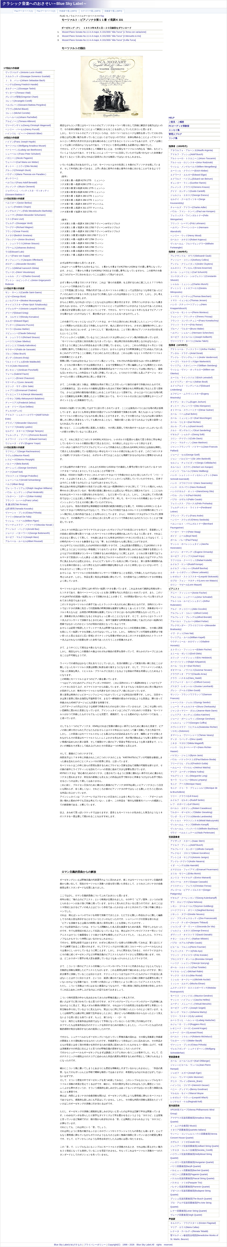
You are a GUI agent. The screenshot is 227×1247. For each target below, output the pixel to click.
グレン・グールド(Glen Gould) (185, 690)
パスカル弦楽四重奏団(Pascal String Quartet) (192, 1178)
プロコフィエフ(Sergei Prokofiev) (21, 476)
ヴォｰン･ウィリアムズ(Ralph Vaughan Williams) (28, 488)
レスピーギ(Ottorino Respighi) (20, 459)
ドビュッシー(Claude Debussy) (20, 333)
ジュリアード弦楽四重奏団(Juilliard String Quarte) (194, 1146)
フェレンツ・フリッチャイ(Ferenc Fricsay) (191, 316)
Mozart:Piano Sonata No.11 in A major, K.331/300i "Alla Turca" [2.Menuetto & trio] (101, 36)
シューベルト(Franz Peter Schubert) (23, 154)
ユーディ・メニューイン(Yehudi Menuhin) (190, 1004)
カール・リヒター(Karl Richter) (185, 422)
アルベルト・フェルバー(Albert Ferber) (189, 621)
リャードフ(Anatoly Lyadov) (19, 427)
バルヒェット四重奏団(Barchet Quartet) (189, 1170)
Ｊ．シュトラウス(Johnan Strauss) (22, 243)
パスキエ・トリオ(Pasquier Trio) (186, 1182)
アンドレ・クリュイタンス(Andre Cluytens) (191, 264)
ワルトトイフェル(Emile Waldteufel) (23, 362)
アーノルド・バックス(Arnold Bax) (22, 529)
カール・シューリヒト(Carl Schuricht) (188, 272)
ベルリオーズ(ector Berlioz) (18, 203)
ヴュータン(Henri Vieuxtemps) (20, 272)
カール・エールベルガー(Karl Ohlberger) (190, 1061)
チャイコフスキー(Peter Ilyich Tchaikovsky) (26, 304)
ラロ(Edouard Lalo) (14, 251)
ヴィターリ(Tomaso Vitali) (18, 92)
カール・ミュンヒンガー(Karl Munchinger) (191, 418)
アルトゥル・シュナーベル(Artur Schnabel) (191, 597)
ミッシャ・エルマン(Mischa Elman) (187, 983)
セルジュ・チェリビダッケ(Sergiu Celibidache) (193, 463)
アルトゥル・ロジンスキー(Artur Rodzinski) (191, 162)
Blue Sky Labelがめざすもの (68, 1244)
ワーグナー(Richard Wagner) (19, 227)
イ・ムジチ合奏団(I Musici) (183, 1125)
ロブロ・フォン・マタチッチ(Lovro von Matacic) (194, 580)
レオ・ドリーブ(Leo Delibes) (19, 406)
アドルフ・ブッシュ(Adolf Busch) (186, 154)
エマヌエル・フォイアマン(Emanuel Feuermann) (194, 869)
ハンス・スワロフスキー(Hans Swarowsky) (191, 483)
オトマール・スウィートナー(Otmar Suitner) (192, 410)
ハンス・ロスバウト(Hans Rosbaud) (188, 487)
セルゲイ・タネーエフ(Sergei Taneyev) (24, 431)
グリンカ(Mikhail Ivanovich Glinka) (22, 268)
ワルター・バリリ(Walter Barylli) (186, 1040)
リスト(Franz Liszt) (14, 219)
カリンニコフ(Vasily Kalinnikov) (20, 345)
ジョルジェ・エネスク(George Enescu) (189, 195)
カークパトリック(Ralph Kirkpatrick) (188, 662)
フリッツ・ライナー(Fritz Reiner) (186, 324)
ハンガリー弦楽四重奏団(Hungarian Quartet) (192, 1162)
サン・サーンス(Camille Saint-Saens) (23, 292)
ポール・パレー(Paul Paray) (184, 540)
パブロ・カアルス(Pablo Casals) (186, 942)
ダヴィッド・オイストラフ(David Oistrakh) (191, 934)
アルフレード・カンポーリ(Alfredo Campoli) (192, 849)
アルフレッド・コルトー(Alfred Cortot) (189, 613)
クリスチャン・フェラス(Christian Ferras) (190, 886)
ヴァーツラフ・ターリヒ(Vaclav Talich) (189, 341)
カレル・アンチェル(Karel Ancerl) (186, 426)
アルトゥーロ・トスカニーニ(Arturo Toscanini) (193, 158)
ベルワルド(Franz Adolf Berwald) (21, 182)
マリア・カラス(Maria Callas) (184, 1227)
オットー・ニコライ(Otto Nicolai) (21, 166)
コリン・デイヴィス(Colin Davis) (186, 438)
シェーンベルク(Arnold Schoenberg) (23, 480)
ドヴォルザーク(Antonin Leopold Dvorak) (25, 308)
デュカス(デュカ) (13, 410)
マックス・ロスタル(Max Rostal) (186, 975)
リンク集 (173, 138)
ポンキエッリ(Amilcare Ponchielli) (21, 370)
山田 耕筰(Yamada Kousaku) (19, 508)
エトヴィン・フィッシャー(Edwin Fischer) (191, 649)
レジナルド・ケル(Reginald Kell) (186, 1101)
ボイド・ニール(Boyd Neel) (183, 536)
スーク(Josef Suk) (14, 472)
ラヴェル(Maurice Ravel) (17, 455)
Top (102, 16)
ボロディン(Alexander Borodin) (20, 264)
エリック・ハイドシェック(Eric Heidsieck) (191, 657)
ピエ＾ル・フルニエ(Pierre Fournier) (188, 947)
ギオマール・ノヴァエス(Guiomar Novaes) (191, 670)
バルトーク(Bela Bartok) (17, 463)
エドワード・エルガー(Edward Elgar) (188, 174)
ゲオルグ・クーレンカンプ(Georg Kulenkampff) (193, 898)
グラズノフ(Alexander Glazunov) (21, 423)
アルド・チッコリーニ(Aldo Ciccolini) (188, 609)
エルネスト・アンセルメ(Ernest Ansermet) (191, 268)
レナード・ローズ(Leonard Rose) (186, 1032)
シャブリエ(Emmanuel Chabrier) (21, 390)
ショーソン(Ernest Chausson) (19, 378)
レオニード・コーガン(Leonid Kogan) (188, 1028)
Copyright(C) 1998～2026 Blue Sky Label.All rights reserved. (140, 1244)
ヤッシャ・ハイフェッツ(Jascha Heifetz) (190, 1000)
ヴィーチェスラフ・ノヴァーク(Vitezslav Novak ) (29, 525)
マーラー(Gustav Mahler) (17, 329)
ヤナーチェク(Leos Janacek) (19, 382)
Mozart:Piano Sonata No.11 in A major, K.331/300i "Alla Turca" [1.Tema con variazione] (104, 32)
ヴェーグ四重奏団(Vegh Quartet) (186, 1215)
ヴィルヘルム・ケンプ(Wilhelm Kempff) (189, 824)
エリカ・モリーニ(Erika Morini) (185, 873)
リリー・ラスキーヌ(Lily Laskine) (186, 1016)
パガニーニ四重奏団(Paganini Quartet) (189, 1174)
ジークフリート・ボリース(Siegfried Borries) (192, 910)
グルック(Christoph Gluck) (18, 170)
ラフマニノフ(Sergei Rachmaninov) (22, 451)
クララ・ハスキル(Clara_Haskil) (186, 678)
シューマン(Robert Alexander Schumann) (25, 215)
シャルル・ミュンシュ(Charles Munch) (189, 284)
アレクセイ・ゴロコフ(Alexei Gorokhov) (190, 853)
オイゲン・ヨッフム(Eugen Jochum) (188, 402)
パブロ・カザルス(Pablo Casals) (186, 499)
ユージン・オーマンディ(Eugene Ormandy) (191, 552)
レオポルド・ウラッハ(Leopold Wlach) (189, 1097)
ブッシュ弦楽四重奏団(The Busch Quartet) (191, 1198)
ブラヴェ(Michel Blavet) (17, 109)
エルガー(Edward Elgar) (17, 321)
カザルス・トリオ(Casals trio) (185, 1142)
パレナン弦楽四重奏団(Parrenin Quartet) (190, 1186)
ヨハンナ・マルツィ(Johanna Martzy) (188, 1012)
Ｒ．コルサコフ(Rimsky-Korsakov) (22, 317)
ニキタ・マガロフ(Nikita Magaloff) (187, 743)
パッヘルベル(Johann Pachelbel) (21, 117)
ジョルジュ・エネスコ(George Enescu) (189, 930)
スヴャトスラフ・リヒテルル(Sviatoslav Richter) (194, 727)
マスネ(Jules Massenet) (17, 366)
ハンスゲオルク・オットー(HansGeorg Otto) (192, 491)
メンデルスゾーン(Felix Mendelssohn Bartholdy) (28, 211)
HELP (171, 117)
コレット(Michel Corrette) (17, 113)
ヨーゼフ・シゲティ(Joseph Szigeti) (188, 1008)
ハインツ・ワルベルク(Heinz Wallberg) (189, 471)
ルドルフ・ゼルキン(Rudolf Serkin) (187, 800)
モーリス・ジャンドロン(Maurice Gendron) (191, 995)
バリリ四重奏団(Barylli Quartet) (185, 1166)
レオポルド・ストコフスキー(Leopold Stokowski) (194, 576)
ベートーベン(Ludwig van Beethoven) (23, 150)
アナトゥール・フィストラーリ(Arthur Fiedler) (193, 349)
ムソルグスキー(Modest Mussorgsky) (23, 300)
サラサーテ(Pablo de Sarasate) (20, 349)
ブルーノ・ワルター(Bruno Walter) (187, 328)
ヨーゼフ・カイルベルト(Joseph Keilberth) (191, 337)
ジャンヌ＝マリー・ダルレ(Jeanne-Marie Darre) (193, 710)
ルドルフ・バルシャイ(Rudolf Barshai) (189, 568)
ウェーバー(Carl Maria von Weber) (22, 162)
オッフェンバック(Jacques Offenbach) (24, 260)
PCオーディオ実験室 (179, 126)
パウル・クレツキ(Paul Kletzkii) (185, 495)
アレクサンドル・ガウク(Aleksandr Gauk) (190, 256)
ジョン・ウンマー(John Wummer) (186, 1077)
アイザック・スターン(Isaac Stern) (187, 841)
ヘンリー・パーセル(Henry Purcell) (22, 129)
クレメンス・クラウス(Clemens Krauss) (190, 187)
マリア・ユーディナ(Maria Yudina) (187, 771)
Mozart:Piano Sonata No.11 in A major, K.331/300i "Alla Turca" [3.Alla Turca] (99, 40)
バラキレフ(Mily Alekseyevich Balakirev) (24, 398)
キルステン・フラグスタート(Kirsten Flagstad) (193, 1223)
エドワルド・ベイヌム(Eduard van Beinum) (191, 179)
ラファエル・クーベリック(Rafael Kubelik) (191, 560)
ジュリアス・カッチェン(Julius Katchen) (190, 714)
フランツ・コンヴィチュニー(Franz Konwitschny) (194, 320)
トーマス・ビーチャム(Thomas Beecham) (190, 296)
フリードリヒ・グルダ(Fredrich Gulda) (189, 763)
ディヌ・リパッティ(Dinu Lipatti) (186, 739)
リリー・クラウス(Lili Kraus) (184, 796)
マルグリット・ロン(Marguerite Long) (188, 776)
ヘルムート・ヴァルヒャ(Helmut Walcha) (190, 767)
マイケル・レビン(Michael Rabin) (186, 971)
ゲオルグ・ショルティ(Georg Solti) (187, 434)
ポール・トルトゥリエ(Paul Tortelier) (188, 967)
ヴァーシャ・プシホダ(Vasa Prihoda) (23, 512)
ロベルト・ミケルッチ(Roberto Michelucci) (191, 1036)
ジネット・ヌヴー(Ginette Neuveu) (187, 914)
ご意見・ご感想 (176, 122)
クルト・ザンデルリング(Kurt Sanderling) (190, 430)
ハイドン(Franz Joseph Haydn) (20, 141)
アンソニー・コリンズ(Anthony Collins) (189, 260)
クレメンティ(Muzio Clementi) (20, 186)
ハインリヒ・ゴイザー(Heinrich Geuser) (189, 1085)
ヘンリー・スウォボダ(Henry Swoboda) (189, 519)
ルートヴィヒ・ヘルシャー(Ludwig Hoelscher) (192, 1020)
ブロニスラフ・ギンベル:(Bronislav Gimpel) (191, 959)
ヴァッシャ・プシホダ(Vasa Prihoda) (188, 1044)
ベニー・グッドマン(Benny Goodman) (189, 1089)
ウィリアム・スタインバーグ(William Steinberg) (193, 365)
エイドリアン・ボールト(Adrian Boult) (189, 381)
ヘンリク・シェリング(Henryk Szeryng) (189, 963)
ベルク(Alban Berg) (14, 484)
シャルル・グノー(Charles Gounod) (22, 276)
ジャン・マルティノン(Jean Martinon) (188, 442)
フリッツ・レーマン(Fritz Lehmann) (187, 223)
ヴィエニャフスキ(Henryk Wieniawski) (24, 394)
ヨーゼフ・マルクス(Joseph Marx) (22, 537)
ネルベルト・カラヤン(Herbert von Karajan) (191, 467)
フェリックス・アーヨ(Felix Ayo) (186, 951)
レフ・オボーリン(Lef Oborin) (185, 804)
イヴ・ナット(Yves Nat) (182, 633)
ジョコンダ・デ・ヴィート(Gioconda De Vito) (192, 926)
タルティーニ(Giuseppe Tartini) (20, 88)
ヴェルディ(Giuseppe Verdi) (19, 223)
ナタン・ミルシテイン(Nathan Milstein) (189, 938)
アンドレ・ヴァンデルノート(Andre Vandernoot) (194, 357)
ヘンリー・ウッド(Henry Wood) (185, 235)
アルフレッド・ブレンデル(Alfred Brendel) (191, 617)
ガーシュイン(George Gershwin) (21, 468)
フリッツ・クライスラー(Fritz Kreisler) (189, 955)
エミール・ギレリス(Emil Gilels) (186, 653)
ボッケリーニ (11, 178)
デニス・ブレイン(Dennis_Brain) (186, 1081)
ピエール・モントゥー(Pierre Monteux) (189, 312)
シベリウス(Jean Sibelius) (18, 341)
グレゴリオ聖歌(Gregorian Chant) (21, 97)
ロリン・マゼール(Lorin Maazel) (186, 584)
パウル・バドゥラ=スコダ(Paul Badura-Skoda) (193, 759)
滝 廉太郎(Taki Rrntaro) (16, 504)
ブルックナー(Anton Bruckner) (20, 239)
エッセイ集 (174, 130)
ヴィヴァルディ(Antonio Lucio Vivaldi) (23, 72)
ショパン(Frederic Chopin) (18, 207)
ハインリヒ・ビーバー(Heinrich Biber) (23, 133)
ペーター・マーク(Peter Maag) (185, 532)
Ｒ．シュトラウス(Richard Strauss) (22, 337)
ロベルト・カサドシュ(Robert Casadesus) (191, 808)
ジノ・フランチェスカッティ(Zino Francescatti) (193, 918)
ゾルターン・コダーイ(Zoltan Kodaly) (23, 496)
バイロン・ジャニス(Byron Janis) (186, 755)
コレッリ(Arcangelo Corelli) (18, 101)
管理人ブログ (175, 134)
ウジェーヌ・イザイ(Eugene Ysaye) (23, 443)
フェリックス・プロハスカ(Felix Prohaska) (191, 503)
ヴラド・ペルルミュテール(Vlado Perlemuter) (192, 832)
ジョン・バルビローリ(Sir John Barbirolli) (190, 458)
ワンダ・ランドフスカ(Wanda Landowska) (191, 816)
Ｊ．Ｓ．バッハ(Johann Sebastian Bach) (25, 80)
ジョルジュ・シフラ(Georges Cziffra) (188, 723)
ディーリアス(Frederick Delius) (20, 402)
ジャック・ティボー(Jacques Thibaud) (189, 922)
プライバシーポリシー (95, 1244)
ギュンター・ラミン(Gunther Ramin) (188, 183)
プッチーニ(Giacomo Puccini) (19, 325)
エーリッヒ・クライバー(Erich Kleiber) (189, 170)
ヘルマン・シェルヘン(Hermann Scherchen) (192, 333)
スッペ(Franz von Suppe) (17, 256)
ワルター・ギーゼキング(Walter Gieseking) (191, 812)
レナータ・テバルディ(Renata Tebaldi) (189, 1231)
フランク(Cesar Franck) (17, 231)
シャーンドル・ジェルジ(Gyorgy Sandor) (190, 702)
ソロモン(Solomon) (179, 731)
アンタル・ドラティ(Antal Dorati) (186, 353)
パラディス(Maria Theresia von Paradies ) (25, 174)
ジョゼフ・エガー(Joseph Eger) (186, 1073)
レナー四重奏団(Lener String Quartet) (188, 1211)
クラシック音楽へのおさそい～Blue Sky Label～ (44, 3)
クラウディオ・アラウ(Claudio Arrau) (188, 674)
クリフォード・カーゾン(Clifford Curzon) (190, 682)
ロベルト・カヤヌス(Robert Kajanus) (188, 239)
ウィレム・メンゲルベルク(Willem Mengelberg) (193, 166)
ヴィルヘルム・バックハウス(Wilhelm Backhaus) (194, 828)
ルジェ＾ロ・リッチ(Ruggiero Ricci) (188, 1024)
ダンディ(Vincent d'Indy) (17, 357)
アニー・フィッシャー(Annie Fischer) (188, 593)
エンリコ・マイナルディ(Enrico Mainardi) (190, 877)
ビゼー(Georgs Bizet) (15, 296)
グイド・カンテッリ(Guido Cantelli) (187, 191)
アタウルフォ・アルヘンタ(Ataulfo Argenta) (191, 150)
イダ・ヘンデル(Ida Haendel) (184, 865)
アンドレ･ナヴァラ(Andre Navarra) (187, 861)
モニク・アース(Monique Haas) (185, 784)
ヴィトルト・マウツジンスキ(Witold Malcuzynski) (194, 820)
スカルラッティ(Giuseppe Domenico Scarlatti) (27, 76)
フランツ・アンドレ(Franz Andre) (186, 515)
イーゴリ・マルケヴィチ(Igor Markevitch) (190, 361)
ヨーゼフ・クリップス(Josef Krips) (187, 556)
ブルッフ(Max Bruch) (15, 353)
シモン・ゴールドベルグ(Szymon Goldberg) (191, 906)
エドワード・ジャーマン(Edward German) (26, 439)
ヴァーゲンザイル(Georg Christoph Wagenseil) (28, 125)
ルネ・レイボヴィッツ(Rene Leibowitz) (189, 572)
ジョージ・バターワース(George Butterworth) (27, 533)
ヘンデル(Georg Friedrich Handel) (21, 84)
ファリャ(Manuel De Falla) (18, 516)
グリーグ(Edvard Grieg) (16, 313)
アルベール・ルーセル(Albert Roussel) (24, 541)
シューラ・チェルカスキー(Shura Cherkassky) (193, 706)
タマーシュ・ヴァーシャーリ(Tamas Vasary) (192, 735)
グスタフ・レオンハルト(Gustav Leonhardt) (191, 686)
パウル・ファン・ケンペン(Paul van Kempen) (192, 211)
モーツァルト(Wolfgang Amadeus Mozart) (25, 145)
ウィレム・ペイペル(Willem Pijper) (22, 521)
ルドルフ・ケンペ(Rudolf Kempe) (186, 564)
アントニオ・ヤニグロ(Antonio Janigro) (189, 857)
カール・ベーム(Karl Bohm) (183, 414)
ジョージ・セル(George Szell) (185, 454)
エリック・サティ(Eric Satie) (19, 386)
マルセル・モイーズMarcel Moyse (187, 1093)
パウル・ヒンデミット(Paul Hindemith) (24, 492)
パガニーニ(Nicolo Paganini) (19, 158)
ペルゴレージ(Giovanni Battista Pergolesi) (25, 105)
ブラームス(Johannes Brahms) (20, 247)
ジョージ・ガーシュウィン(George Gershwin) (192, 718)
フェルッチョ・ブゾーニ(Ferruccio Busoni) (26, 435)
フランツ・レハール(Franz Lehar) (21, 500)
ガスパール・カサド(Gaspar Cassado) (189, 882)
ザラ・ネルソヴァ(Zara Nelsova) (186, 902)
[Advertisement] (29, 40)
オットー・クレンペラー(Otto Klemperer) (190, 406)
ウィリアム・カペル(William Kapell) (187, 637)
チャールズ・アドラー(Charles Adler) (188, 207)
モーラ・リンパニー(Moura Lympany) (188, 780)
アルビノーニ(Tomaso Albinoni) (20, 121)
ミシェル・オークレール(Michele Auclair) (190, 979)
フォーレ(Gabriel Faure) (17, 374)
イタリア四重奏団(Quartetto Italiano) (188, 1130)
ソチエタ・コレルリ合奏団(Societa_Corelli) (191, 1150)
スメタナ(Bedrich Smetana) (18, 235)
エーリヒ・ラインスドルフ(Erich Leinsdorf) (191, 377)
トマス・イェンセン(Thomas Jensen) (188, 300)
